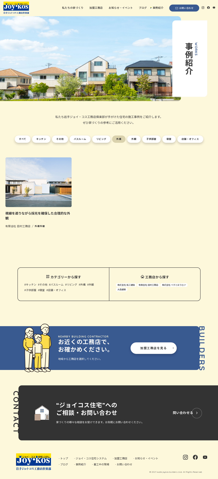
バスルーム (57, 285)
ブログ (143, 7)
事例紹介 (158, 7)
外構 (83, 285)
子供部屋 (31, 290)
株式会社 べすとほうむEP (174, 285)
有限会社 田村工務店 (148, 285)
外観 (91, 285)
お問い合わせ (184, 8)
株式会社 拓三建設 (126, 285)
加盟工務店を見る (153, 348)
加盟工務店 (96, 7)
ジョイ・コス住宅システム (91, 459)
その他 (43, 285)
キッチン (31, 285)
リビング (72, 285)
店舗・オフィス (57, 290)
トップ (64, 459)
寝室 (42, 290)
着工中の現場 (101, 465)
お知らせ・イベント (121, 7)
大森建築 (121, 290)
